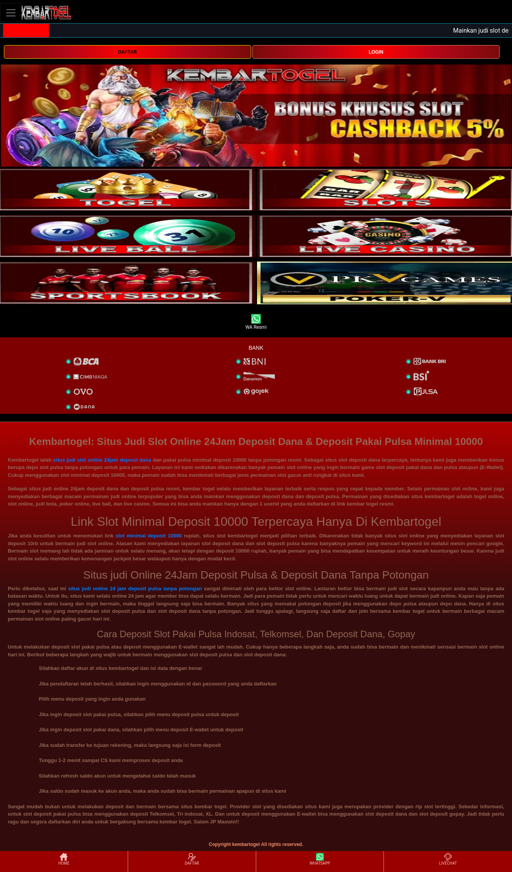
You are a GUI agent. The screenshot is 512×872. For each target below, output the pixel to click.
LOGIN (376, 52)
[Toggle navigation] (11, 12)
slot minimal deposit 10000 (149, 536)
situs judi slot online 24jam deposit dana (102, 460)
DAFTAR (127, 52)
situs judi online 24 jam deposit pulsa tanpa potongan (135, 588)
